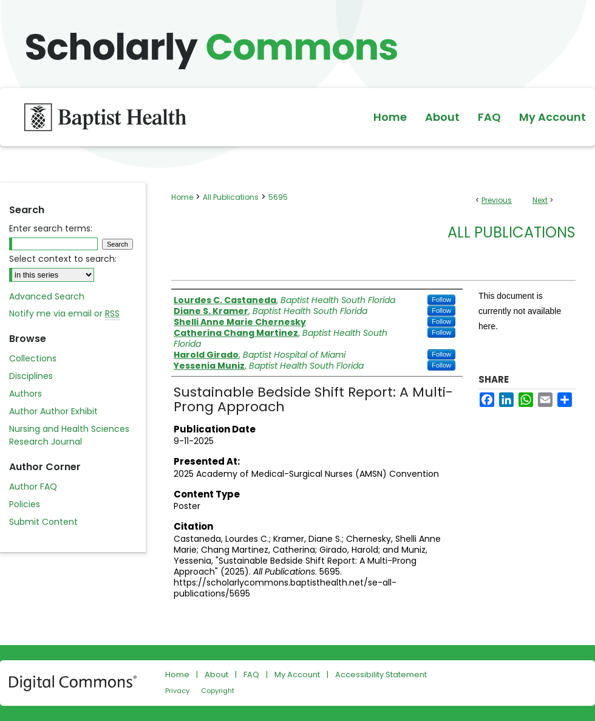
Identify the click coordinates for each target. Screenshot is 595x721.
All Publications (231, 197)
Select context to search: (63, 259)
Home (182, 197)
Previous (496, 200)
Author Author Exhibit (53, 411)
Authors (25, 394)
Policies (24, 504)
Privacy (177, 690)
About (216, 674)
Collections (32, 358)
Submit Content (43, 522)
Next (540, 200)
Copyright (217, 690)
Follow (441, 299)
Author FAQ (33, 486)
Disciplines (31, 376)
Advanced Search (46, 296)
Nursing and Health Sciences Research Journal (69, 435)
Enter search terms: (50, 228)
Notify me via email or (64, 313)
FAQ (251, 674)
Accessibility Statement (381, 674)
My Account (297, 674)
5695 (278, 197)
